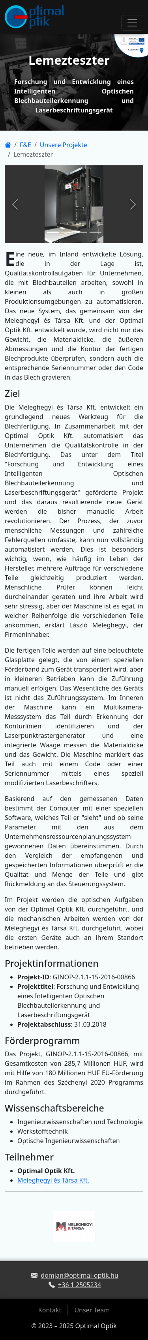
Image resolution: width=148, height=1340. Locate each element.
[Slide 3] (81, 232)
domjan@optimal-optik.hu (79, 1275)
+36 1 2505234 (79, 1284)
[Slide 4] (95, 232)
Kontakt (50, 1310)
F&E (25, 144)
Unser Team (92, 1310)
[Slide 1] (53, 232)
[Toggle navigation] (132, 23)
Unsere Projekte (63, 144)
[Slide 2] (67, 232)
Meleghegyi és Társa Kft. (53, 1180)
